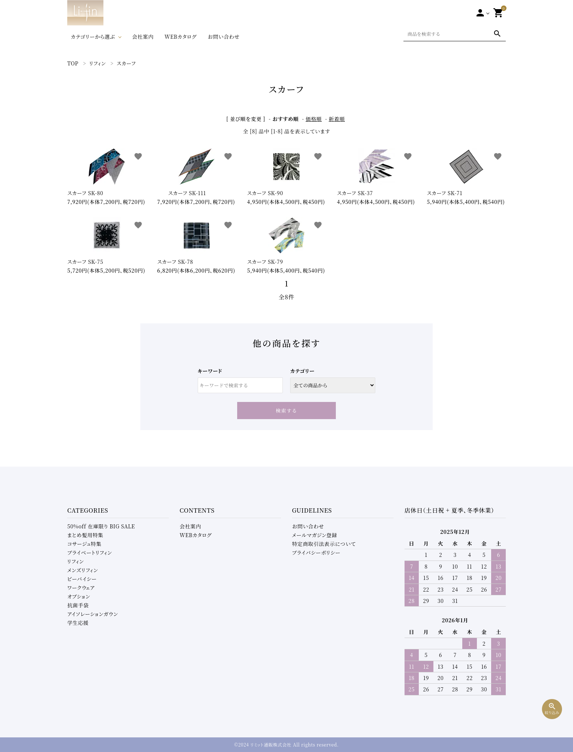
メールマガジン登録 (314, 535)
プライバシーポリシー (316, 552)
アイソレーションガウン (92, 614)
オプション (78, 596)
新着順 (337, 118)
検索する (286, 410)
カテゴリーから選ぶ (93, 36)
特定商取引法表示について (324, 543)
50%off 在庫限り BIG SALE (101, 526)
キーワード (210, 371)
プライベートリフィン (89, 552)
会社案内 (142, 36)
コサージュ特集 (84, 543)
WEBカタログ (180, 36)
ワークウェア (81, 587)
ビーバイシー (82, 578)
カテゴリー (302, 371)
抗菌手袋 (78, 605)
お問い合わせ (224, 36)
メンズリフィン (82, 570)
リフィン (75, 561)
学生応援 (78, 622)
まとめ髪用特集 (85, 535)
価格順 (314, 118)
